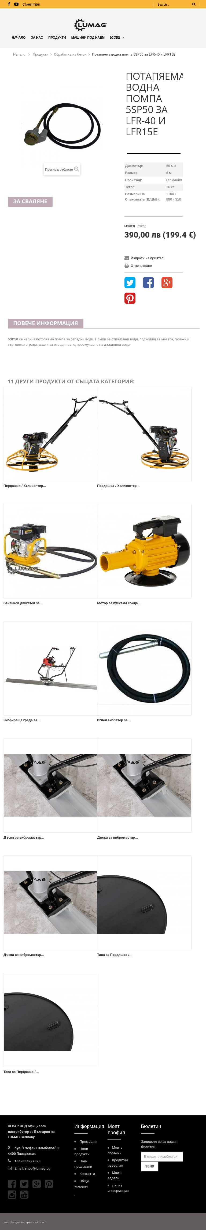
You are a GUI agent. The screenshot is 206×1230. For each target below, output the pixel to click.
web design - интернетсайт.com (25, 1222)
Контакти (87, 1174)
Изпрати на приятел (147, 258)
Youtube (24, 1194)
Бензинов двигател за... (23, 603)
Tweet (129, 283)
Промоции (88, 1142)
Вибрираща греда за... (21, 720)
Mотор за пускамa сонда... (119, 603)
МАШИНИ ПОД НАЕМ (88, 37)
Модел (129, 226)
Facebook (12, 1184)
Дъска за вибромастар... (23, 837)
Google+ (166, 283)
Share (148, 283)
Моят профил (116, 1129)
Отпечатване (141, 266)
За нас (37, 37)
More (117, 37)
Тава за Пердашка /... (114, 955)
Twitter (24, 1184)
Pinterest (129, 298)
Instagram (12, 1194)
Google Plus (36, 1184)
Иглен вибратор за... (114, 720)
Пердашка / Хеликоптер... (24, 486)
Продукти (57, 37)
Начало (18, 37)
